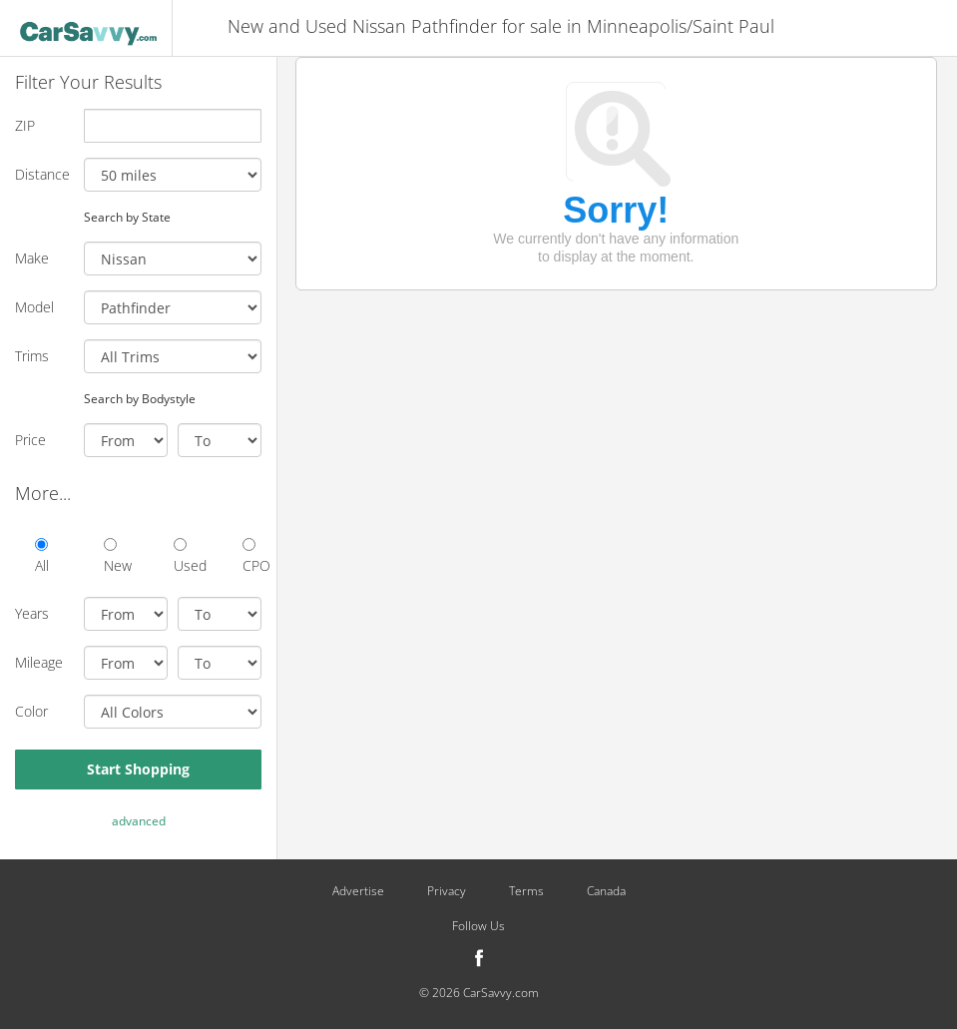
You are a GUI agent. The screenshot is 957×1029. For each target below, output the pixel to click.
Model (34, 306)
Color (31, 711)
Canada (606, 891)
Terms (526, 891)
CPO (251, 556)
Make (32, 258)
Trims (32, 355)
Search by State (127, 217)
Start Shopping (138, 769)
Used (183, 556)
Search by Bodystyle (140, 398)
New (113, 556)
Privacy (446, 891)
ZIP (25, 125)
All (42, 556)
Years (32, 613)
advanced (139, 820)
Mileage (39, 662)
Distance (42, 174)
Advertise (358, 891)
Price (30, 439)
